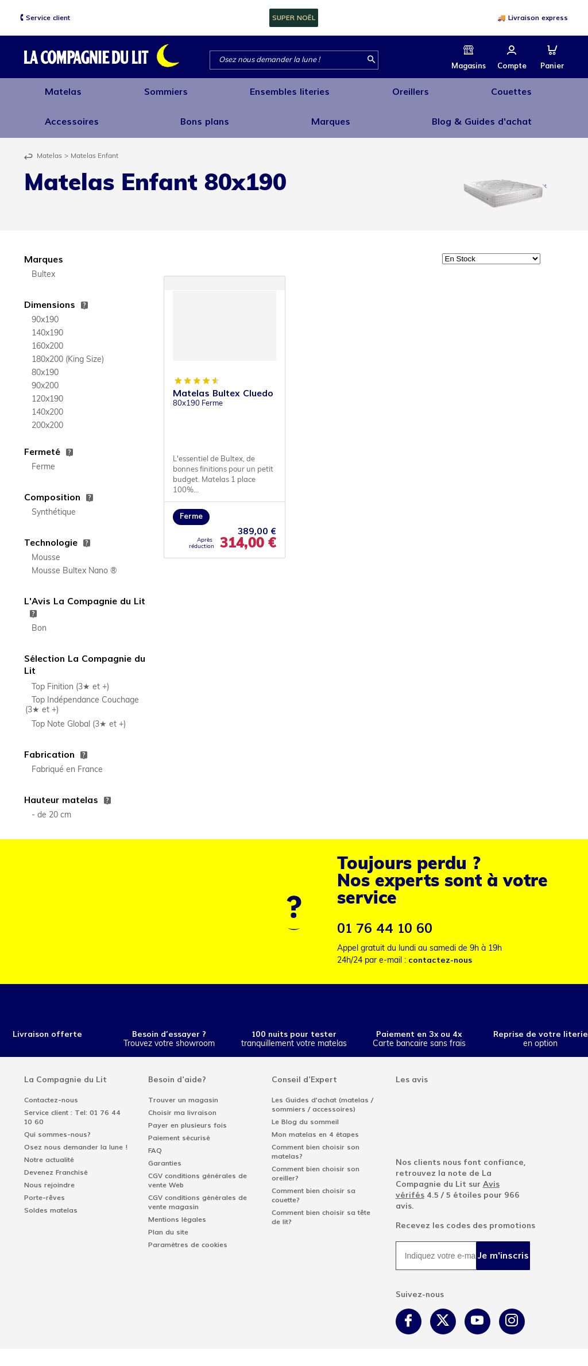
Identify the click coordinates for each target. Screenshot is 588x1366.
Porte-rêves (44, 1188)
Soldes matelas (51, 1201)
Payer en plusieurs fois (187, 1116)
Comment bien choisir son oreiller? (315, 1164)
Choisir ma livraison (182, 1103)
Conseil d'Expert (304, 1070)
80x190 (45, 364)
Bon (39, 619)
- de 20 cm (51, 806)
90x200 (45, 377)
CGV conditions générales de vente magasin (197, 1193)
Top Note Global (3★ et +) (79, 715)
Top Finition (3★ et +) (70, 678)
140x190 (47, 324)
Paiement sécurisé (179, 1128)
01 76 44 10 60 (384, 919)
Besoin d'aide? (177, 1070)
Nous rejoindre (49, 1175)
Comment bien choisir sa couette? (313, 1186)
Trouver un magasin (183, 1090)
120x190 (47, 390)
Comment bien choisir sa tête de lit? (321, 1208)
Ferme (43, 458)
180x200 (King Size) (68, 350)
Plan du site (168, 1223)
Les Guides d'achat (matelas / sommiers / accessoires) (322, 1095)
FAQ (155, 1141)
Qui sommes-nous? (57, 1125)
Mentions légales (177, 1210)
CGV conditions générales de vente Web (197, 1171)
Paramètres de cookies (187, 1235)
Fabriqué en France (67, 761)
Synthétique (54, 503)
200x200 (47, 416)
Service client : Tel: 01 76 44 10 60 (72, 1108)
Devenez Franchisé (56, 1163)
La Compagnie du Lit (65, 1070)
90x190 (45, 311)
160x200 (47, 337)
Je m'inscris (503, 1246)
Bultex (43, 265)
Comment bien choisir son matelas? (315, 1142)
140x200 (47, 403)
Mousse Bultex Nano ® (74, 562)
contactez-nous (440, 951)
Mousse (46, 549)
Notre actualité (49, 1150)
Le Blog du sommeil (305, 1112)
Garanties (164, 1154)
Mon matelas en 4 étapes (315, 1125)
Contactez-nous (51, 1090)
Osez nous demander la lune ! (76, 1138)
